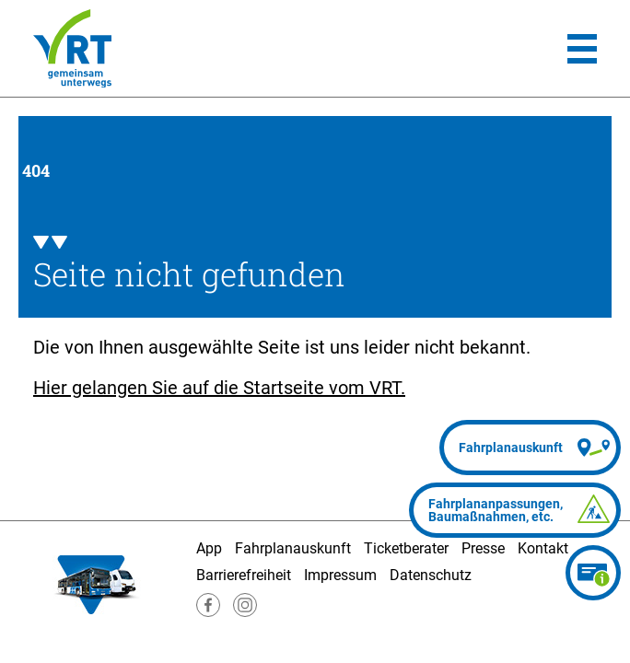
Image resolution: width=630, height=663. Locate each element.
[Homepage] (72, 48)
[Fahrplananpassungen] (515, 510)
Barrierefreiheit (243, 575)
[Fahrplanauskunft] (530, 447)
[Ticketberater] (593, 572)
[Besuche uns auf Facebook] (208, 612)
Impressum (340, 575)
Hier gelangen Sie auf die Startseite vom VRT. (219, 388)
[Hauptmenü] (582, 49)
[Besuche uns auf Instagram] (245, 612)
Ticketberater (406, 548)
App (209, 548)
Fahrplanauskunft (293, 548)
